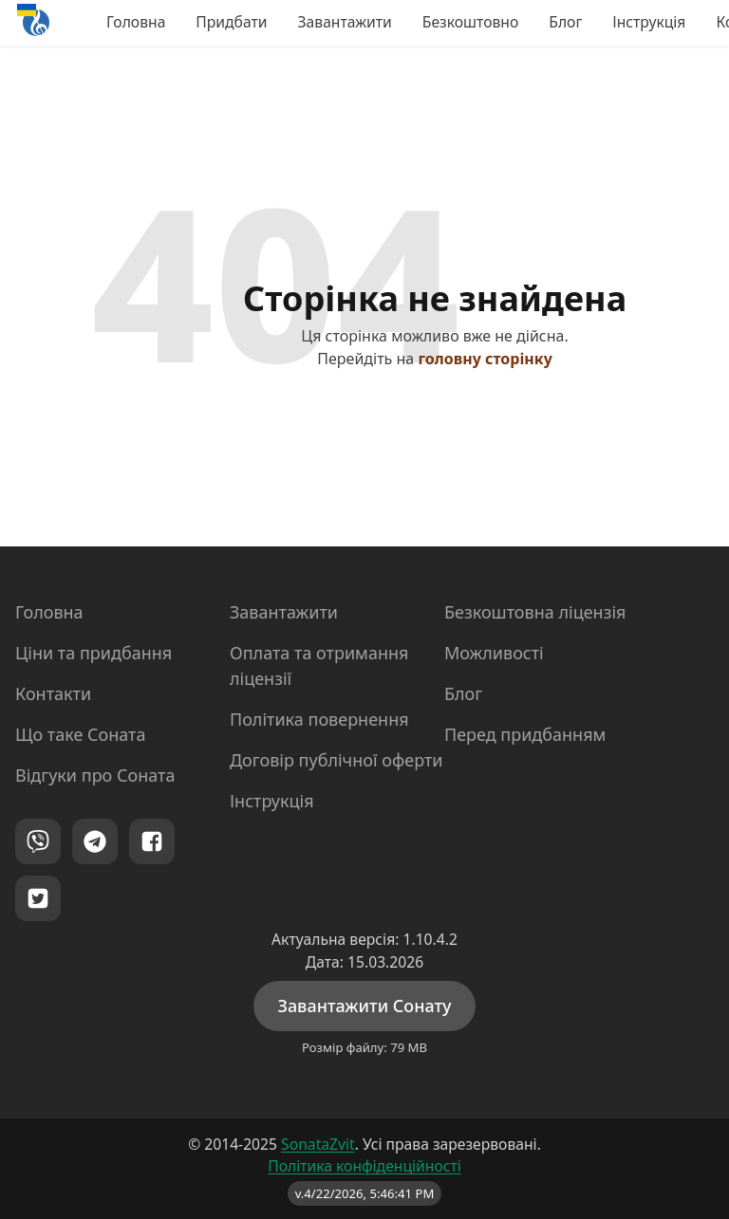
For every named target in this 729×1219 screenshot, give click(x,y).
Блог (565, 21)
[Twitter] (38, 898)
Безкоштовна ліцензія (535, 611)
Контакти (53, 693)
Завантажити (345, 21)
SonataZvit (318, 1144)
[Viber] (38, 841)
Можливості (494, 652)
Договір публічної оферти (336, 759)
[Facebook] (152, 841)
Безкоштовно (470, 21)
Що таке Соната (80, 734)
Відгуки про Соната (95, 775)
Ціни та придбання (93, 652)
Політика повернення (319, 719)
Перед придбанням (525, 734)
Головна (135, 21)
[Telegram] (95, 841)
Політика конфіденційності (364, 1165)
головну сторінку (484, 358)
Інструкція (648, 21)
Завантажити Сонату (364, 1005)
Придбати (231, 21)
